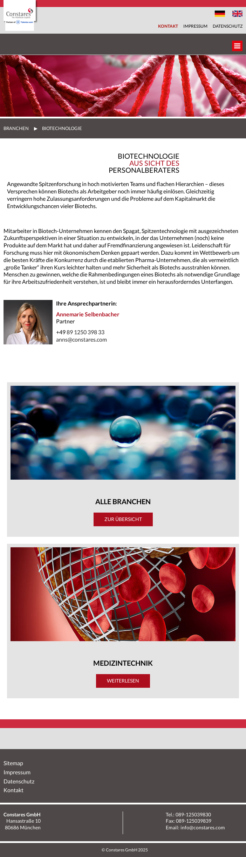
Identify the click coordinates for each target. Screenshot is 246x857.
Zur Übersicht (123, 519)
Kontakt (168, 26)
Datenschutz (227, 26)
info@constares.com (202, 827)
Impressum (195, 26)
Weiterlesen (123, 681)
